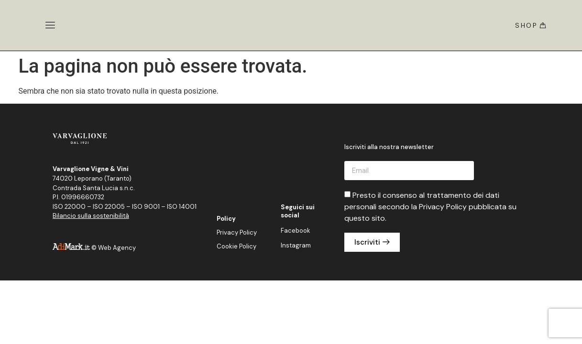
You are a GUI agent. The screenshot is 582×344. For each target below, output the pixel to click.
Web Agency (117, 248)
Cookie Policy (236, 246)
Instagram (296, 245)
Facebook (295, 230)
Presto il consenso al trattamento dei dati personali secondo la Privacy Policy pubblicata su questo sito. (430, 206)
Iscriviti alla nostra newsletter (389, 147)
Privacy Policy (237, 232)
